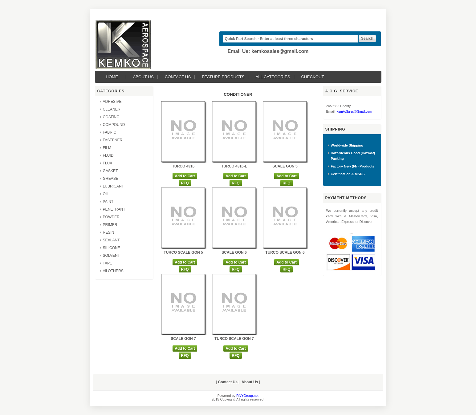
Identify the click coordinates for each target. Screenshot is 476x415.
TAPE (107, 263)
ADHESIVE (112, 101)
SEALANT (111, 240)
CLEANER (111, 109)
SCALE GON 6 (234, 252)
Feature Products (223, 77)
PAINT (108, 201)
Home (112, 77)
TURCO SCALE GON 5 (183, 252)
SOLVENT (111, 255)
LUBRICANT (113, 186)
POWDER (111, 217)
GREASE (110, 178)
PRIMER (110, 225)
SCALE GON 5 (284, 166)
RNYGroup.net (247, 395)
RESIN (108, 232)
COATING (111, 117)
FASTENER (113, 140)
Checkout (312, 77)
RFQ (185, 183)
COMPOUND (114, 125)
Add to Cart (185, 176)
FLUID (108, 155)
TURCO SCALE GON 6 (284, 252)
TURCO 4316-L (234, 166)
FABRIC (109, 132)
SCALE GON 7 (183, 338)
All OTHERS (113, 271)
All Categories (272, 77)
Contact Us (178, 77)
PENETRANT (114, 209)
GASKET (110, 171)
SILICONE (111, 248)
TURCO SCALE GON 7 (234, 338)
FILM (107, 148)
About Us (143, 77)
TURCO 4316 (183, 166)
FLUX (107, 163)
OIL (106, 194)
